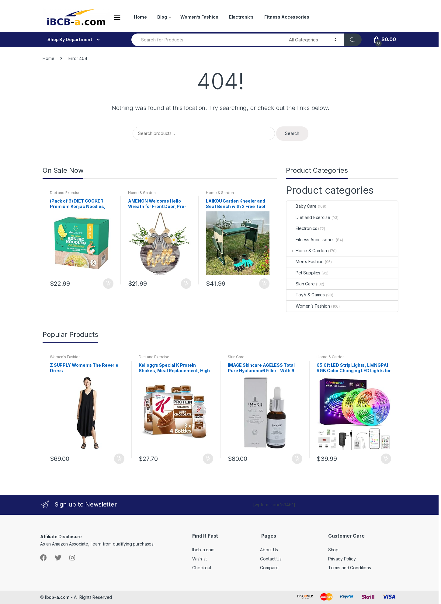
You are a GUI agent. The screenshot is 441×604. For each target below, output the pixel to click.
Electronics (241, 16)
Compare (269, 567)
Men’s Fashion (305, 261)
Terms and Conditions (349, 567)
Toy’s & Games (305, 294)
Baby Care (301, 206)
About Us (269, 549)
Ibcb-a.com (203, 549)
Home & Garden (142, 192)
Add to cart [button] (107, 283)
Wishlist (199, 558)
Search (292, 133)
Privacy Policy (342, 558)
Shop (333, 549)
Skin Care (300, 283)
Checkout (201, 567)
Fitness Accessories (286, 16)
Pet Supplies (303, 272)
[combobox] (206, 40)
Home (140, 16)
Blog (162, 16)
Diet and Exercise (65, 192)
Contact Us (271, 558)
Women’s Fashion (199, 16)
